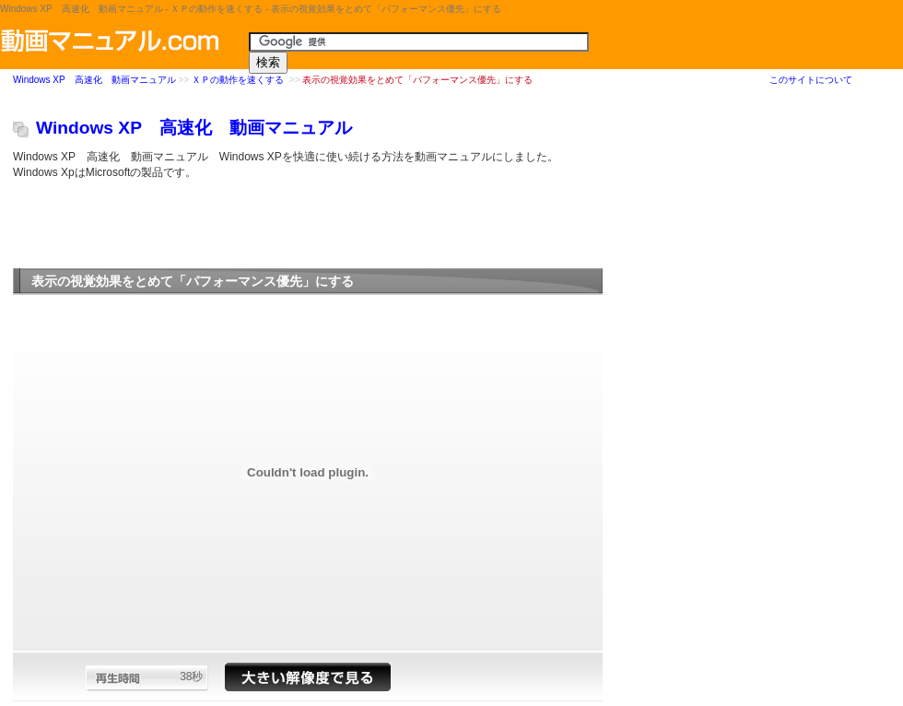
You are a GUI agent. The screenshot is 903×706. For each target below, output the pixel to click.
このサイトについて (810, 80)
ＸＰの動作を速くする (239, 81)
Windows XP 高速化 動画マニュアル (94, 81)
